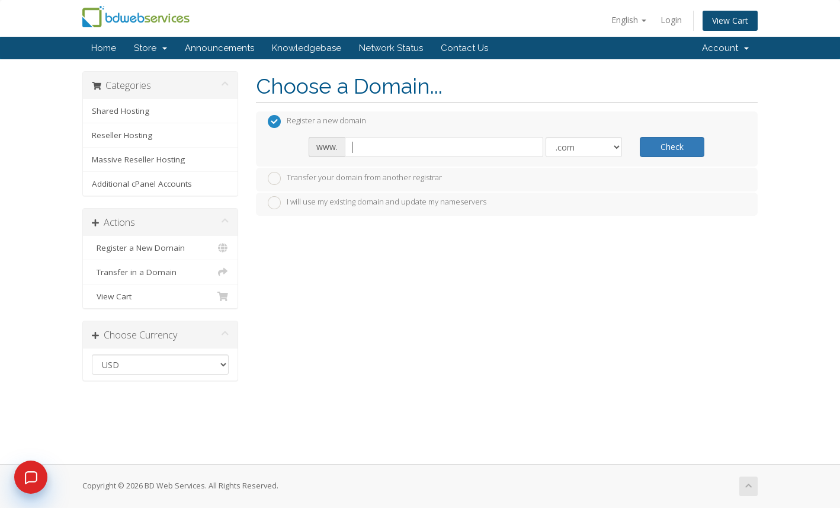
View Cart (730, 20)
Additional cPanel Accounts (142, 183)
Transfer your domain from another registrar (355, 178)
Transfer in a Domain (160, 272)
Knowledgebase (306, 48)
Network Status (391, 48)
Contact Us (464, 48)
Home (103, 48)
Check (672, 146)
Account (725, 48)
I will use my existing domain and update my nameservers (377, 202)
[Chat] (30, 477)
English (628, 19)
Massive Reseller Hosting (138, 159)
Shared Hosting (120, 111)
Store (150, 48)
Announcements (219, 48)
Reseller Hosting (122, 135)
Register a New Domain (160, 248)
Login (671, 19)
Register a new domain (317, 121)
